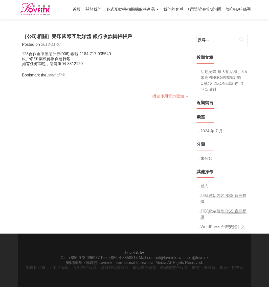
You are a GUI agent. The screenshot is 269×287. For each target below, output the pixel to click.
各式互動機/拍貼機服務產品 (130, 9)
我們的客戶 (173, 9)
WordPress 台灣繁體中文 (223, 227)
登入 (204, 186)
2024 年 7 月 (212, 131)
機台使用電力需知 (170, 96)
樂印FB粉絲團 (238, 9)
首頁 (77, 9)
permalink (56, 75)
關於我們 (93, 9)
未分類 (206, 158)
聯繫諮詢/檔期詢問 (204, 9)
